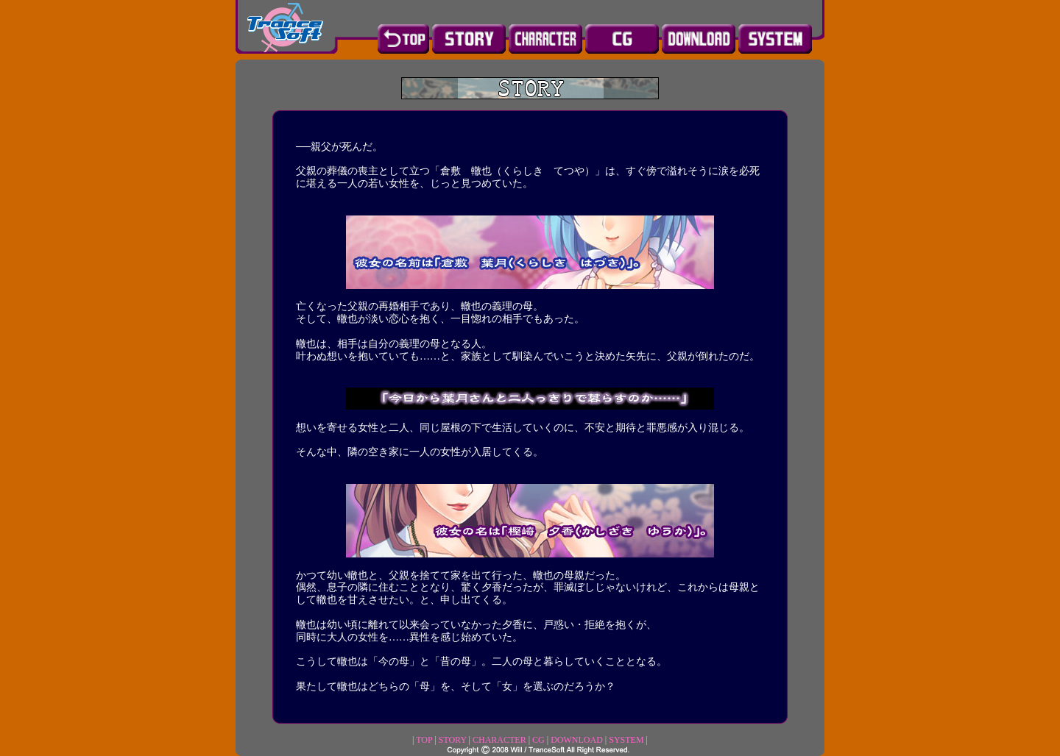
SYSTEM (626, 740)
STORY (453, 740)
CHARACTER (499, 740)
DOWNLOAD (577, 740)
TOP (424, 740)
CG (538, 740)
